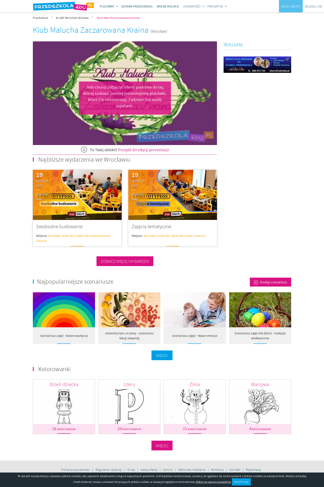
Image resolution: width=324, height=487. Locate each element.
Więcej (162, 355)
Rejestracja (253, 470)
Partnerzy (218, 470)
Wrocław (54, 236)
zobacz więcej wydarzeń (125, 261)
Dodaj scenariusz (273, 282)
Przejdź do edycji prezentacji (143, 149)
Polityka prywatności (76, 470)
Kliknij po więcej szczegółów (213, 482)
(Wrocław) (158, 31)
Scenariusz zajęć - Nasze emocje (194, 335)
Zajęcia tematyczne (152, 226)
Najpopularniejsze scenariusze (75, 281)
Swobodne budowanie (59, 226)
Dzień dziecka (64, 384)
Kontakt (235, 470)
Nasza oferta (149, 470)
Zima (194, 384)
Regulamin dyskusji (109, 470)
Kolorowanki (54, 369)
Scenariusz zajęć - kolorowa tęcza (64, 335)
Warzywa (260, 384)
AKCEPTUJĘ (241, 482)
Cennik (168, 470)
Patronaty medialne (192, 470)
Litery (129, 384)
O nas (131, 470)
